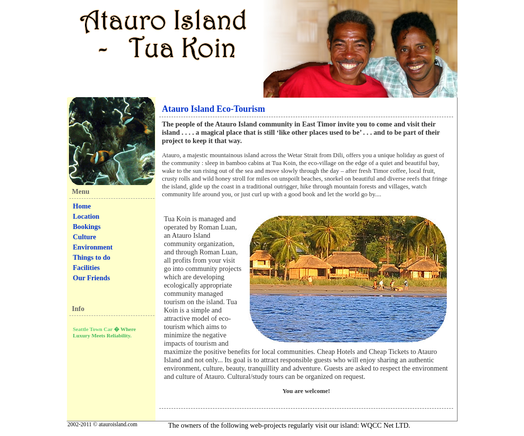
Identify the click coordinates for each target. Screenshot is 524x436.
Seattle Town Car (92, 329)
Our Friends (91, 278)
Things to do (91, 257)
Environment (92, 247)
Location (86, 216)
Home (82, 206)
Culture (84, 237)
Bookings (87, 226)
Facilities (86, 267)
